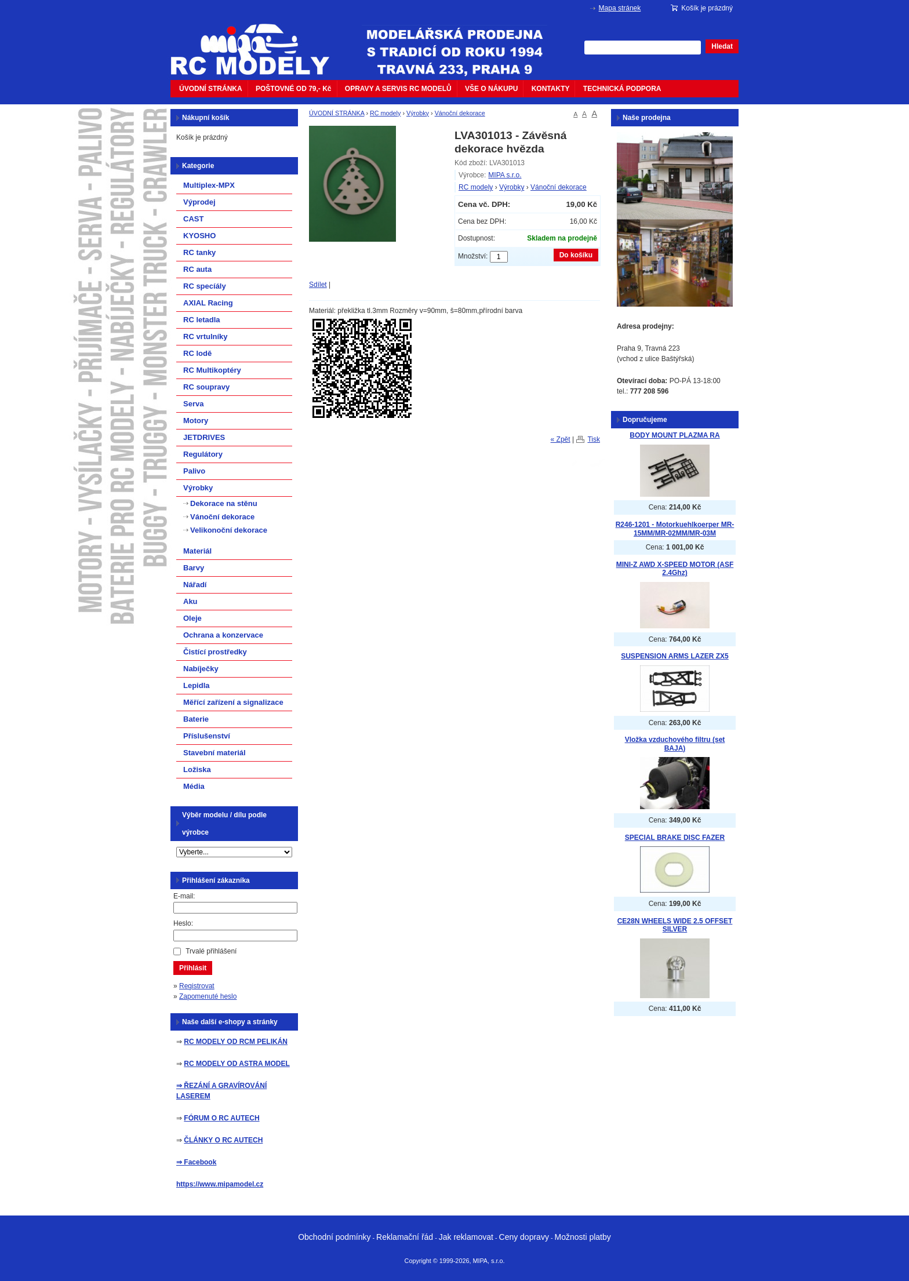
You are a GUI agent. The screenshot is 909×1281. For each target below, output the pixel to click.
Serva (193, 403)
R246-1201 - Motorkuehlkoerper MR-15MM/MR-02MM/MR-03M (675, 529)
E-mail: (184, 896)
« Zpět (560, 439)
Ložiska (197, 769)
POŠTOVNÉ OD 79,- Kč (293, 89)
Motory (195, 420)
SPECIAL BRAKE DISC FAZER (675, 838)
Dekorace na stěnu (223, 503)
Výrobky (417, 113)
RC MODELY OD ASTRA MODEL (236, 1064)
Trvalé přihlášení (211, 951)
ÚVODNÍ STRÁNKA (210, 89)
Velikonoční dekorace (228, 530)
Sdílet (318, 285)
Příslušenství (206, 736)
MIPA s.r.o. (504, 175)
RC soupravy (206, 387)
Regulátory (203, 454)
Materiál (197, 551)
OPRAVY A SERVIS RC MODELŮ (398, 89)
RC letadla (201, 319)
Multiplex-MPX (209, 185)
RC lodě (197, 353)
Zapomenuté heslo (208, 996)
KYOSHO (199, 235)
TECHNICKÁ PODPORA (622, 89)
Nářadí (194, 584)
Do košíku (575, 255)
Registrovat (196, 986)
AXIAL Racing (208, 303)
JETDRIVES (204, 437)
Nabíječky (201, 668)
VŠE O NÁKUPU (491, 89)
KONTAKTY (551, 89)
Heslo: (183, 923)
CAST (193, 218)
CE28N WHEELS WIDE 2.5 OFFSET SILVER (675, 925)
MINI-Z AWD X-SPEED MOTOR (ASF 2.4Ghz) (675, 569)
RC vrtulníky (205, 336)
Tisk (593, 439)
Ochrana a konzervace (223, 635)
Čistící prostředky (215, 651)
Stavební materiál (214, 752)
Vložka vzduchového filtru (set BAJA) (675, 744)
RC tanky (199, 252)
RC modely (385, 113)
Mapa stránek (620, 8)
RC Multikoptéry (212, 370)
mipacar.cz (257, 42)
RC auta (197, 269)
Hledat (722, 46)
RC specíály (204, 286)
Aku (190, 601)
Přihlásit (192, 968)
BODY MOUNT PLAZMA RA (674, 435)
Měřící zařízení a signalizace (233, 702)
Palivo (194, 471)
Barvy (193, 567)
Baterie (196, 719)
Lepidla (196, 685)
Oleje (192, 618)
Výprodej (199, 202)
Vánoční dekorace (460, 113)
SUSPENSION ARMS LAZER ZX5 (675, 656)
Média (194, 786)
